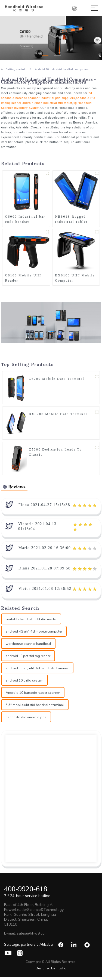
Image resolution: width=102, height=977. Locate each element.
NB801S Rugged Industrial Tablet (71, 219)
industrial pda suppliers (58, 98)
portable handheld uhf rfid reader (31, 619)
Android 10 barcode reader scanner (33, 693)
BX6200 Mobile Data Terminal (58, 414)
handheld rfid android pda (26, 717)
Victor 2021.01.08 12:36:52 (45, 589)
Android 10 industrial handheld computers (61, 69)
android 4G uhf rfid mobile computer (34, 631)
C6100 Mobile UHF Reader (23, 277)
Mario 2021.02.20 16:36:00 (44, 548)
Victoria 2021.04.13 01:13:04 (37, 526)
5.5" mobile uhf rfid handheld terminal (35, 705)
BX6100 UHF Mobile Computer (75, 277)
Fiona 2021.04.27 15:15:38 (44, 505)
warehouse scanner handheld (28, 644)
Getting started (15, 69)
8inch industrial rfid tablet (53, 102)
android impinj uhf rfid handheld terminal (37, 668)
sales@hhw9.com (32, 933)
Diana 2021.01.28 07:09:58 (44, 568)
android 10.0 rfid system (24, 680)
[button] (45, 55)
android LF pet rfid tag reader (28, 656)
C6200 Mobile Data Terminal (56, 379)
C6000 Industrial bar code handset (25, 219)
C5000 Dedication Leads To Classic (55, 452)
